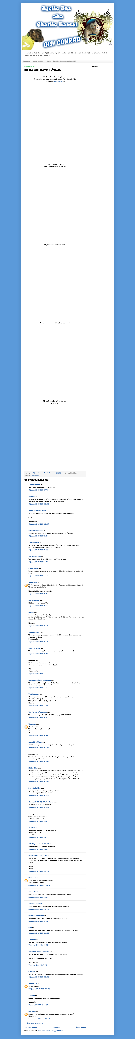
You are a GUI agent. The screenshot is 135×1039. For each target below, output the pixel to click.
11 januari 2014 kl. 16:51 (38, 1005)
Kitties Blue (32, 768)
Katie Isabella (33, 542)
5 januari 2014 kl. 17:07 (38, 674)
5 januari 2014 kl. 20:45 (38, 795)
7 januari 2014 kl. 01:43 (38, 945)
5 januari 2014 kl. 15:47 (38, 594)
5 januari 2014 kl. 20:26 (38, 747)
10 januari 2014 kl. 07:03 (39, 989)
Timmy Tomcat (34, 632)
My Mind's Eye (34, 788)
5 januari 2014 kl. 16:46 (38, 654)
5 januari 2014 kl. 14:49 (38, 562)
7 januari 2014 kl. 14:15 (37, 965)
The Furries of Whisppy (37, 712)
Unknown (32, 724)
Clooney (31, 971)
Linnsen (31, 995)
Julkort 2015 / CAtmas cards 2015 (61, 61)
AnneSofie (32, 983)
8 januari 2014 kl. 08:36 (38, 977)
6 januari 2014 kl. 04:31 (38, 921)
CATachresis (33, 568)
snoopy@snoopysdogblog (38, 951)
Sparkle (31, 496)
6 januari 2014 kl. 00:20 (39, 885)
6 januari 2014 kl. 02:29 (38, 909)
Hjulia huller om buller (37, 510)
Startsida (56, 1027)
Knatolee (32, 939)
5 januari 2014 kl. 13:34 (38, 536)
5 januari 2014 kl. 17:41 (37, 688)
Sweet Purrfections (36, 916)
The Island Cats (34, 556)
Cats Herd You (34, 648)
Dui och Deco (33, 600)
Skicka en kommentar (35, 1023)
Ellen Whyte (33, 892)
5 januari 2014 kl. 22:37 (38, 849)
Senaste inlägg (31, 1027)
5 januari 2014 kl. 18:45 (38, 736)
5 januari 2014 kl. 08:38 (38, 504)
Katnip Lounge (34, 484)
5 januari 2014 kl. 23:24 (38, 871)
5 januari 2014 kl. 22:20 (38, 837)
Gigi (30, 927)
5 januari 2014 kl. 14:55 (38, 576)
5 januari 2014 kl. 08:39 (38, 524)
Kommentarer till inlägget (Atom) (51, 1031)
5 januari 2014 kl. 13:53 (38, 550)
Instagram (59, 81)
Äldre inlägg (81, 1027)
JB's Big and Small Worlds (38, 844)
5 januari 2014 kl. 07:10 (38, 490)
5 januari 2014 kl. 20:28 (38, 761)
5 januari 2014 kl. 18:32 (38, 717)
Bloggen (26, 61)
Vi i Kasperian (33, 694)
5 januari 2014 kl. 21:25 (38, 821)
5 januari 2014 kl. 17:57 (38, 706)
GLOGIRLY (32, 828)
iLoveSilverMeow (35, 742)
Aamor (31, 612)
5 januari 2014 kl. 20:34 (38, 781)
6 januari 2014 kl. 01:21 (38, 897)
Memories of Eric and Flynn (39, 680)
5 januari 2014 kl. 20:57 (38, 807)
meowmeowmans (35, 904)
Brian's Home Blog (35, 530)
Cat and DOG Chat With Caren (40, 802)
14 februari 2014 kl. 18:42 (39, 1019)
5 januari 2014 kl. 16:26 (38, 626)
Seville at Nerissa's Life (37, 856)
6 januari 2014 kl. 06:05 (38, 933)
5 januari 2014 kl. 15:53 (38, 606)
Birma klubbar (38, 61)
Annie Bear (32, 582)
